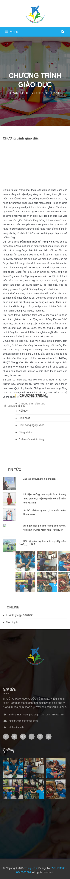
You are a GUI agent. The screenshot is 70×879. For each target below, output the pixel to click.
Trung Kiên (31, 868)
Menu (11, 32)
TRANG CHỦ (19, 93)
